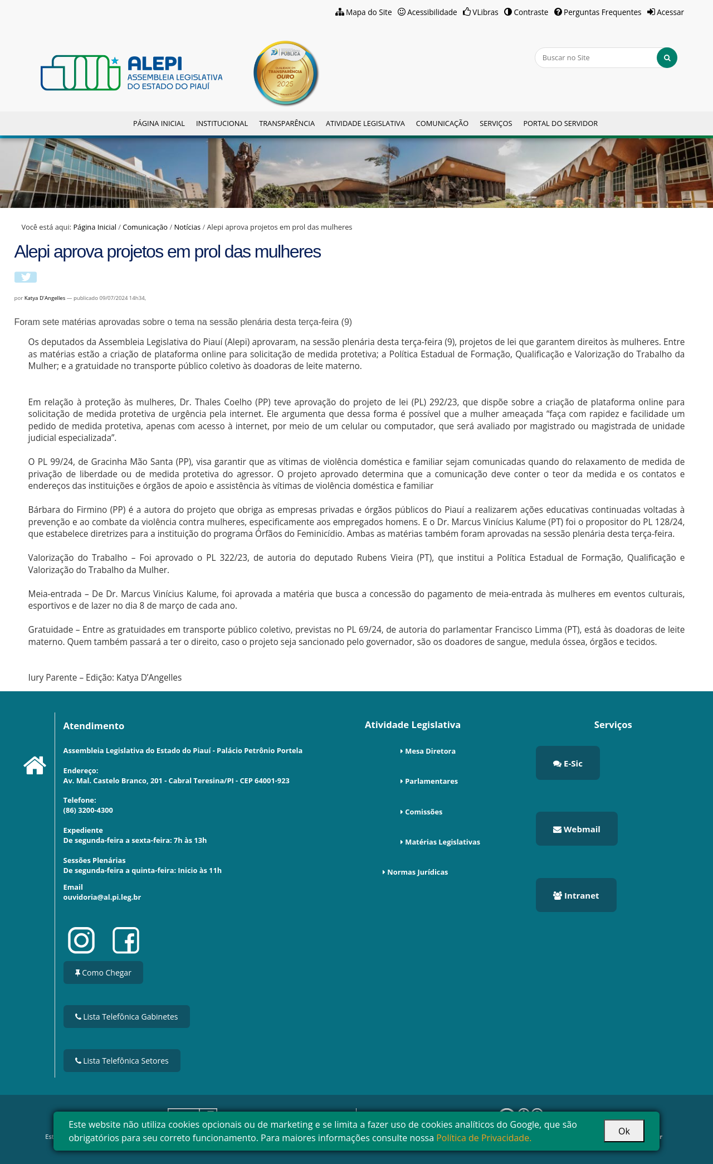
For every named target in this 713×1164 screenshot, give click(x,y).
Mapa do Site (369, 12)
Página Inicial (159, 123)
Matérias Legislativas (442, 842)
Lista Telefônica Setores (122, 1060)
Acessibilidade (432, 12)
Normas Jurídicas (417, 872)
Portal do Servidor (560, 123)
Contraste (531, 12)
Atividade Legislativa (365, 123)
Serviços (496, 123)
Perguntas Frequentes (603, 12)
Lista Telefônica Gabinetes (126, 1016)
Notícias (187, 227)
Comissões (423, 812)
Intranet (576, 895)
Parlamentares (431, 781)
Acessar (670, 12)
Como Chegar (103, 972)
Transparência (287, 123)
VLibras (485, 12)
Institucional (222, 123)
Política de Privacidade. (483, 1138)
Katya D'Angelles (46, 298)
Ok (624, 1131)
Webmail (576, 829)
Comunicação (442, 123)
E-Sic (568, 763)
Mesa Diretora (430, 751)
